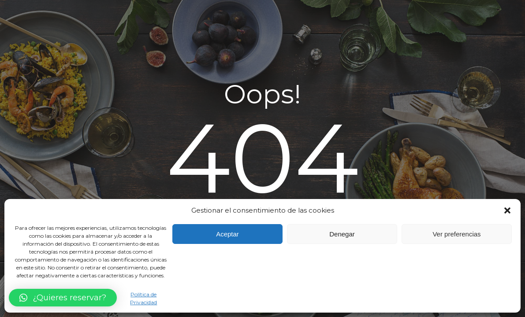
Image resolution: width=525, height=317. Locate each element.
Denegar (342, 234)
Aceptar (227, 234)
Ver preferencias (456, 234)
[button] (507, 210)
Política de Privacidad (143, 298)
